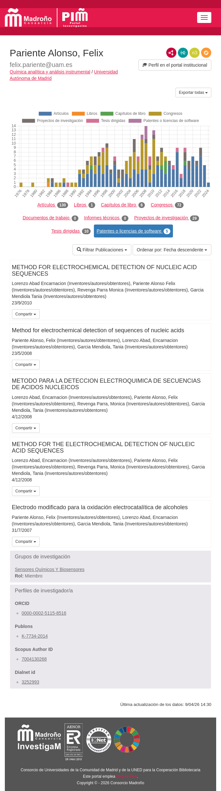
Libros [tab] (84, 205)
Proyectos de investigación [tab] (166, 218)
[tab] (110, 557)
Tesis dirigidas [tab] (71, 231)
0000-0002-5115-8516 (44, 613)
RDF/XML (171, 53)
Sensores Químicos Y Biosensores (50, 569)
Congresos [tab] (167, 205)
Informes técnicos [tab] (106, 218)
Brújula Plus (126, 776)
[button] (110, 557)
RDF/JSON (206, 53)
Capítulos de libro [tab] (123, 205)
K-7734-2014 (35, 636)
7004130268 (34, 659)
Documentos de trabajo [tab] (50, 218)
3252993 (30, 682)
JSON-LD (183, 53)
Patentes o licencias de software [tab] (133, 231)
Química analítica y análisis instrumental (50, 71)
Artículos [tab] (52, 205)
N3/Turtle (194, 53)
